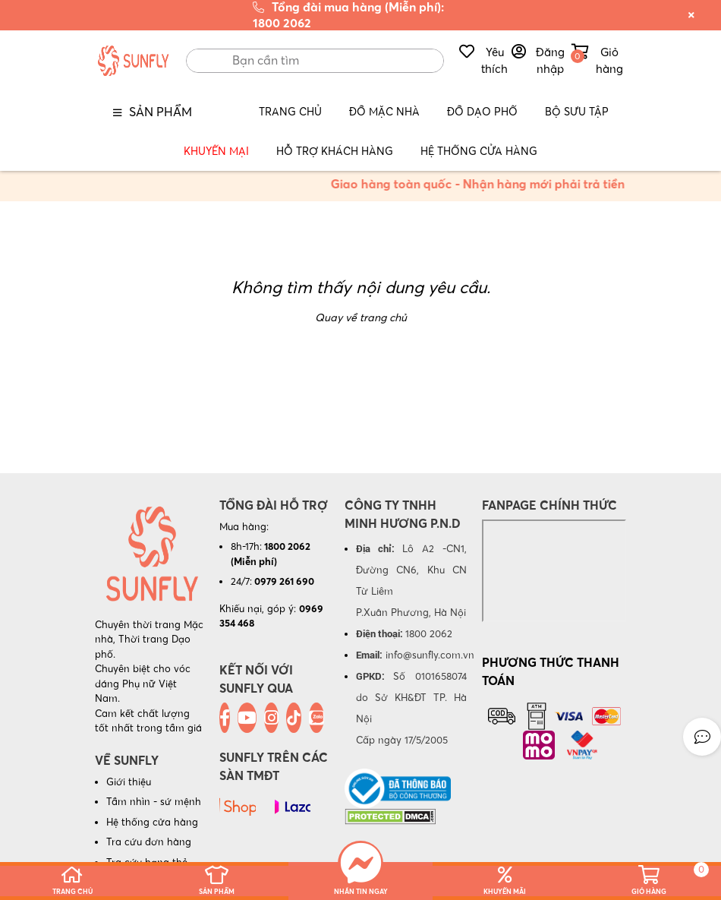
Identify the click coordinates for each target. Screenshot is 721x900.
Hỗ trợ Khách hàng (334, 151)
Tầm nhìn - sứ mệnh (153, 801)
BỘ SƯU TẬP (577, 111)
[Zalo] (316, 718)
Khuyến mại (216, 151)
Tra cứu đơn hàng (148, 841)
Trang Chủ (290, 111)
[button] (702, 737)
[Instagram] (271, 718)
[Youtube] (247, 718)
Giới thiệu (128, 781)
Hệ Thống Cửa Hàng (478, 151)
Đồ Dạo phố (482, 111)
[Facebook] (224, 718)
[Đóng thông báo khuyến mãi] (691, 15)
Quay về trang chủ (361, 317)
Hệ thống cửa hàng (152, 822)
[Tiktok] (293, 718)
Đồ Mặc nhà (384, 111)
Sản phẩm (160, 111)
